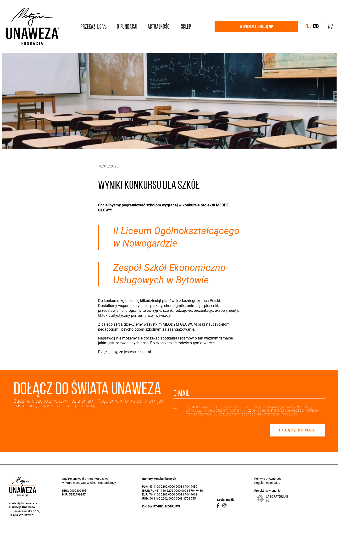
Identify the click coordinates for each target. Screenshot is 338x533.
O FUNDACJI (127, 26)
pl (307, 26)
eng (316, 26)
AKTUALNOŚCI (159, 26)
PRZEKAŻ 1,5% (93, 26)
